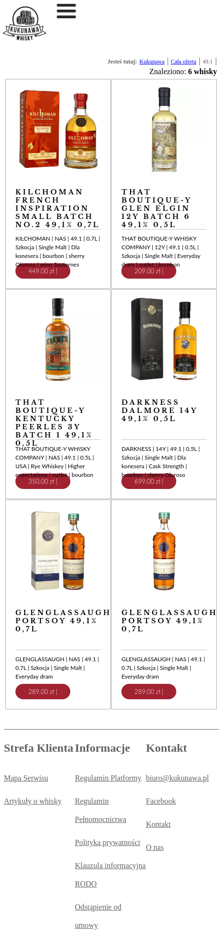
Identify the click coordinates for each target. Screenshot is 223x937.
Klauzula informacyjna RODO (110, 874)
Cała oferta (184, 61)
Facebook (161, 801)
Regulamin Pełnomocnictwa (101, 810)
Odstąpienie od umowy (98, 916)
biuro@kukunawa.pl (177, 778)
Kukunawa (152, 61)
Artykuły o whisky (33, 801)
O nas (155, 847)
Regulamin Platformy (108, 778)
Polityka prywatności (108, 842)
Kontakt (158, 824)
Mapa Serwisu (26, 778)
